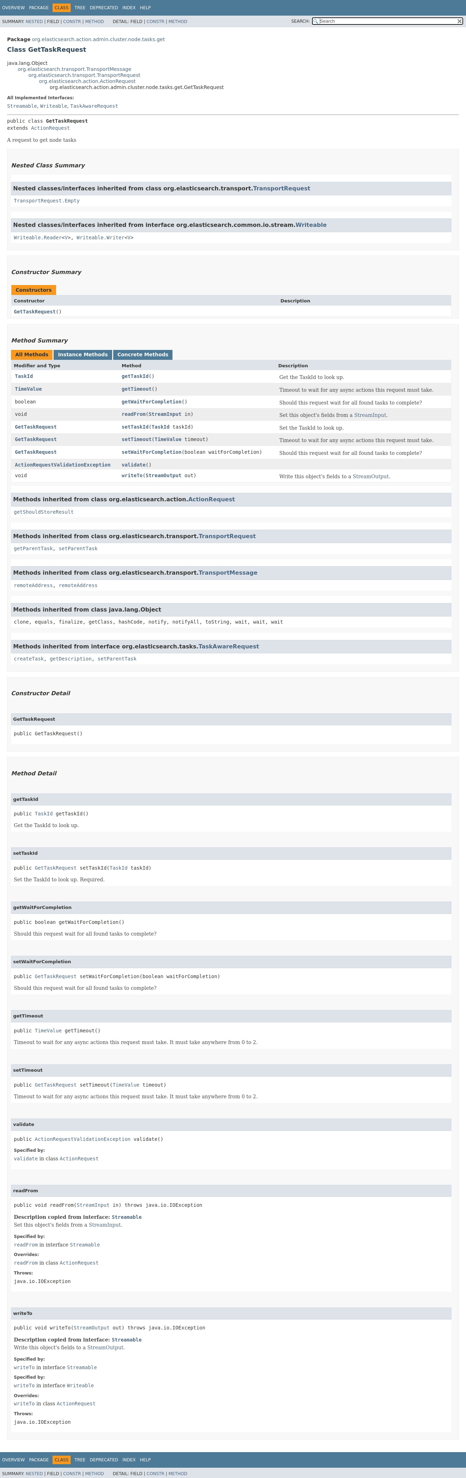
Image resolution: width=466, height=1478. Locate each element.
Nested (34, 21)
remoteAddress (33, 585)
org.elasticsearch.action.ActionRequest (87, 81)
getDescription (71, 659)
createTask (29, 659)
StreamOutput (163, 475)
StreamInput (165, 414)
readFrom (134, 414)
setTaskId (135, 427)
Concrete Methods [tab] (143, 354)
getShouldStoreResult (44, 512)
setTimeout (137, 439)
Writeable (53, 106)
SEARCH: (300, 21)
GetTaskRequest (35, 311)
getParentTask (33, 548)
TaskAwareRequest (94, 106)
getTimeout (137, 389)
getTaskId (135, 376)
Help (145, 7)
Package (39, 7)
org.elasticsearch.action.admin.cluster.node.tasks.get (98, 39)
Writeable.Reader (38, 237)
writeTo (132, 475)
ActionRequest (50, 128)
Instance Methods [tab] (83, 354)
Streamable (22, 106)
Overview (13, 7)
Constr (72, 21)
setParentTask (78, 548)
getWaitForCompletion (152, 402)
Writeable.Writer (101, 237)
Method (94, 21)
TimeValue (28, 389)
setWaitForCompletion (152, 452)
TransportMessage (228, 572)
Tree (80, 7)
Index (129, 7)
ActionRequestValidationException (63, 465)
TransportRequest (281, 188)
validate (134, 465)
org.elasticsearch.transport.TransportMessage (74, 69)
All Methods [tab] (31, 354)
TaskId (24, 376)
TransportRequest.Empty (47, 200)
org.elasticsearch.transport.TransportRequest (84, 75)
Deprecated (104, 7)
